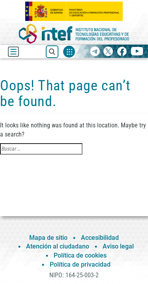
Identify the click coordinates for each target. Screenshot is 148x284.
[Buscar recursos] (52, 51)
